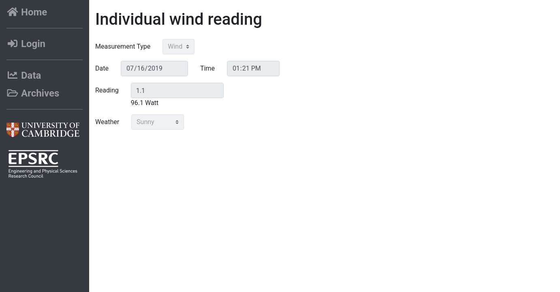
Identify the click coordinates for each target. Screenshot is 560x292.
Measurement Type (122, 46)
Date (102, 68)
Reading (107, 90)
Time (207, 68)
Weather (107, 122)
